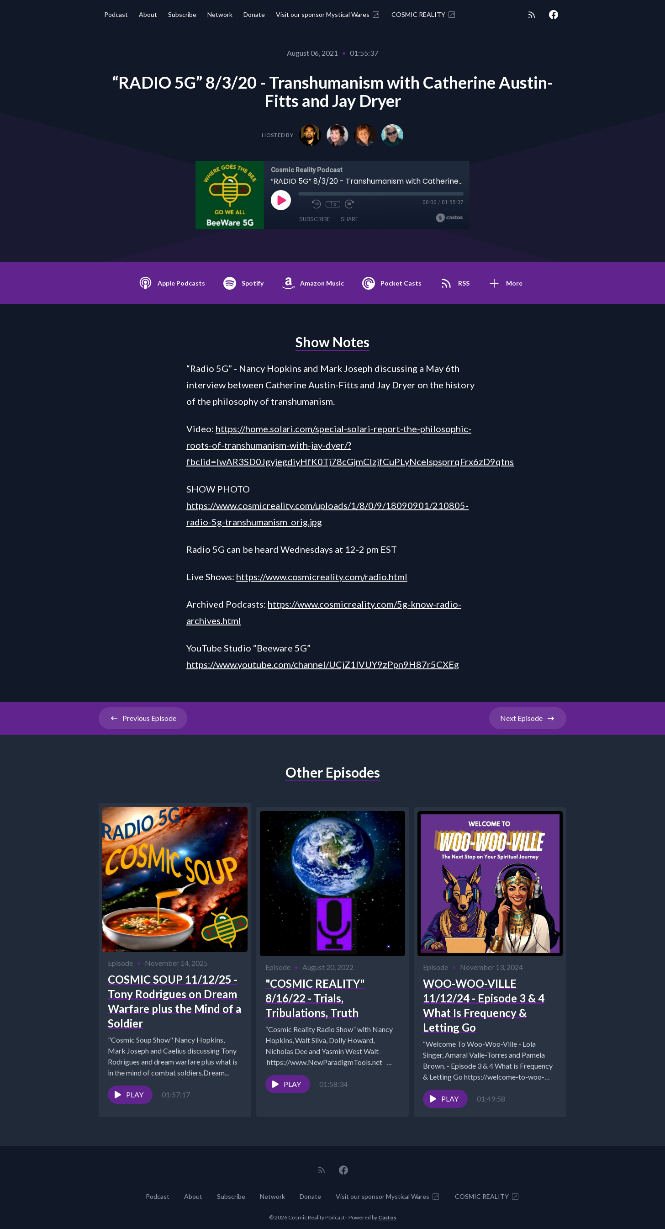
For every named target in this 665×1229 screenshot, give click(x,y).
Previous (143, 718)
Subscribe (182, 14)
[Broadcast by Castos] (449, 217)
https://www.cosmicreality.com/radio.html (321, 576)
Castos (387, 1210)
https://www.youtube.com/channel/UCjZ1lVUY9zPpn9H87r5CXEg (322, 664)
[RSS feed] (531, 14)
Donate (254, 14)
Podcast (116, 14)
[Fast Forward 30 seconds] (349, 204)
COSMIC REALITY (423, 14)
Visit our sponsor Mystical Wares (328, 14)
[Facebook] (553, 14)
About (148, 14)
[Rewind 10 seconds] (316, 204)
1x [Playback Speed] (333, 204)
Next (527, 718)
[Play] (281, 200)
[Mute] (302, 204)
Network (219, 14)
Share (349, 219)
